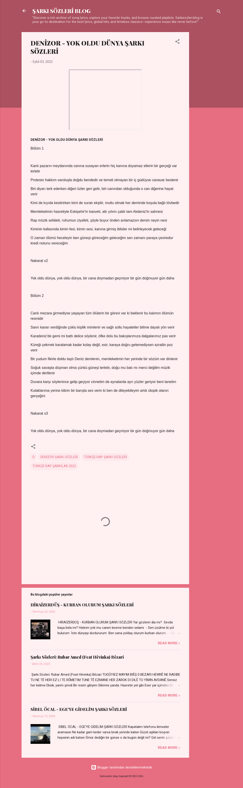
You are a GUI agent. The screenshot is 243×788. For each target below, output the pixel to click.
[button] (177, 42)
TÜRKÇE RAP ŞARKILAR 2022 (54, 466)
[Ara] (218, 12)
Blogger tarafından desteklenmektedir (121, 767)
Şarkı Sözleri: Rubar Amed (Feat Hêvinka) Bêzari (77, 657)
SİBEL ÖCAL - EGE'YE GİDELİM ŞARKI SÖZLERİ (79, 709)
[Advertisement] (207, 99)
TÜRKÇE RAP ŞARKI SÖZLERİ (105, 457)
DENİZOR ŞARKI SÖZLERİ (59, 457)
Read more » (169, 643)
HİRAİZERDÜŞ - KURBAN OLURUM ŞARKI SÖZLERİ (82, 604)
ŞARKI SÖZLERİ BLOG (61, 10)
